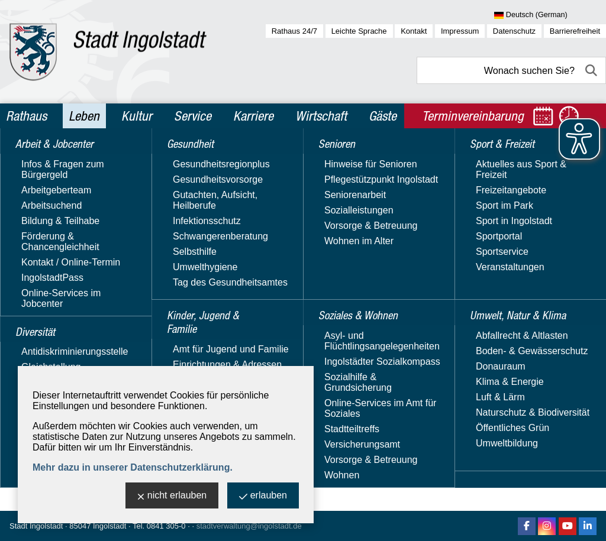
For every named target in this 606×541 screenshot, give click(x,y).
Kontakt (414, 31)
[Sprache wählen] (550, 15)
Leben (84, 116)
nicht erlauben (172, 496)
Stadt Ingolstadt (36, 525)
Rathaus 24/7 (294, 31)
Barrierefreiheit (575, 31)
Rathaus (26, 116)
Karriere (253, 116)
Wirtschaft (321, 116)
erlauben (263, 496)
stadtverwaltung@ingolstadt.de (249, 525)
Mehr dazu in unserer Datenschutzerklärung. (133, 467)
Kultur (136, 116)
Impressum (460, 31)
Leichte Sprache (359, 31)
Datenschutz (514, 31)
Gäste (383, 116)
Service (192, 116)
